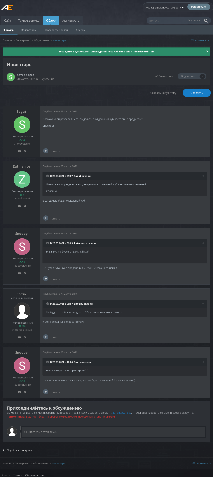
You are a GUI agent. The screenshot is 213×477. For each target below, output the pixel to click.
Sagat (30, 75)
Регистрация (198, 6)
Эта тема (193, 20)
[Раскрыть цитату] (48, 175)
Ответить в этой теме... (40, 432)
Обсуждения (46, 79)
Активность (71, 20)
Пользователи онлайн (56, 30)
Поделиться (164, 76)
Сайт (7, 20)
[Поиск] (167, 20)
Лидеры (80, 30)
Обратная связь (35, 475)
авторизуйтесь (121, 412)
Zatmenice (21, 166)
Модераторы (28, 30)
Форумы (8, 30)
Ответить (197, 93)
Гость (21, 294)
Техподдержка (28, 20)
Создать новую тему (163, 93)
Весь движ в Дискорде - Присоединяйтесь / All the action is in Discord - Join (106, 51)
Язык (6, 475)
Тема (17, 475)
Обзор (51, 21)
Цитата (56, 151)
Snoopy (21, 233)
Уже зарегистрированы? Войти (165, 7)
